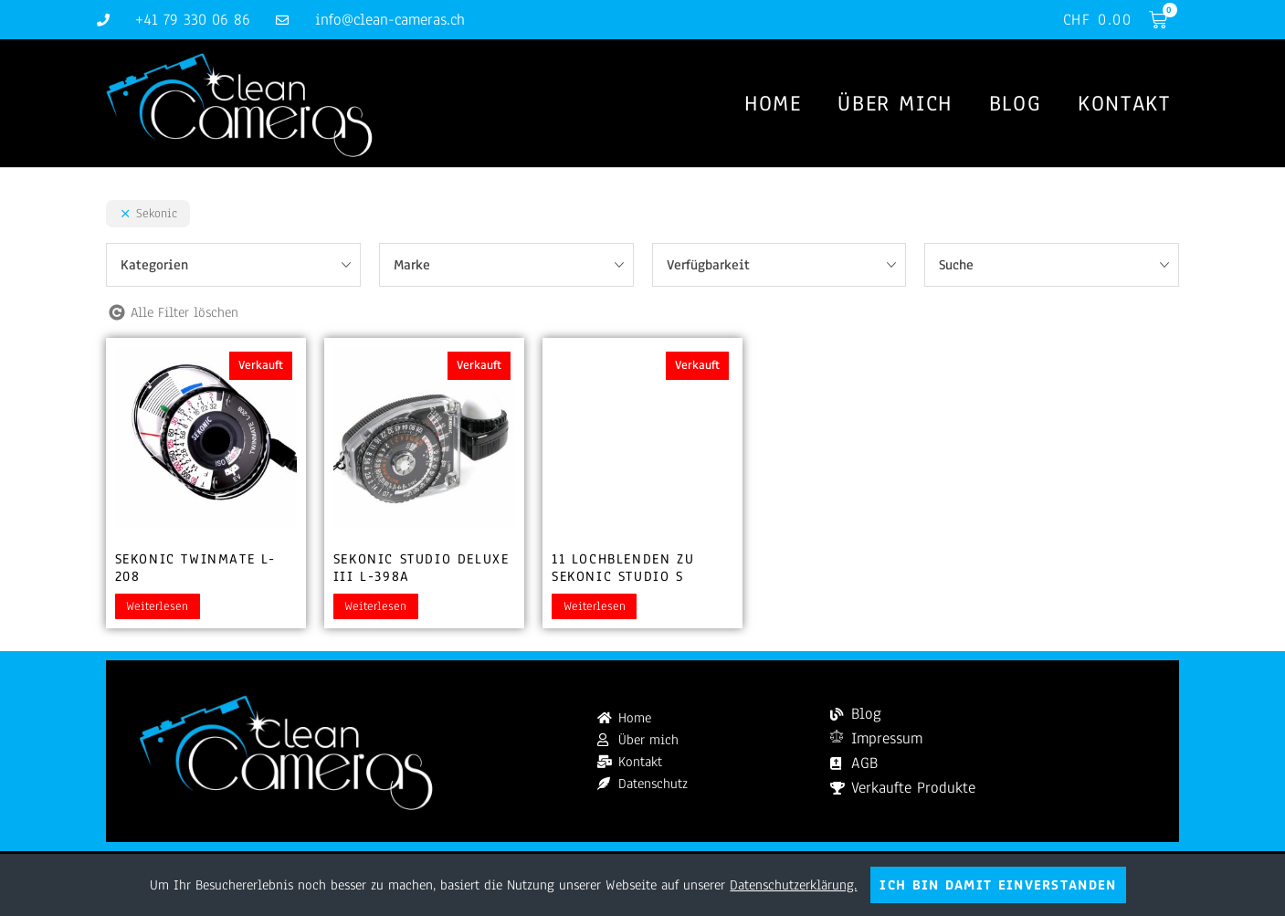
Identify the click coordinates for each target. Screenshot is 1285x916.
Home (772, 104)
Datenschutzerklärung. (793, 885)
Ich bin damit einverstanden (997, 885)
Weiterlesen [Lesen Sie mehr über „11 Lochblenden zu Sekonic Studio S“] (595, 606)
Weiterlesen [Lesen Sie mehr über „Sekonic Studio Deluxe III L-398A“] (375, 606)
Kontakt (1124, 104)
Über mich (894, 104)
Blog (1015, 104)
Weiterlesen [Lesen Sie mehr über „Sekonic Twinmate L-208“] (157, 606)
